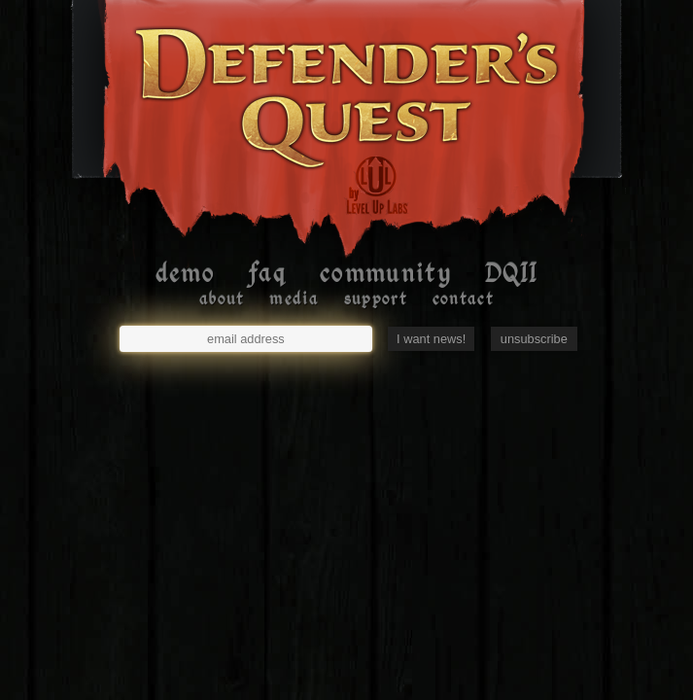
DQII (511, 273)
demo (185, 273)
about (222, 298)
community (385, 273)
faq (267, 273)
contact (463, 298)
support (375, 298)
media (294, 298)
